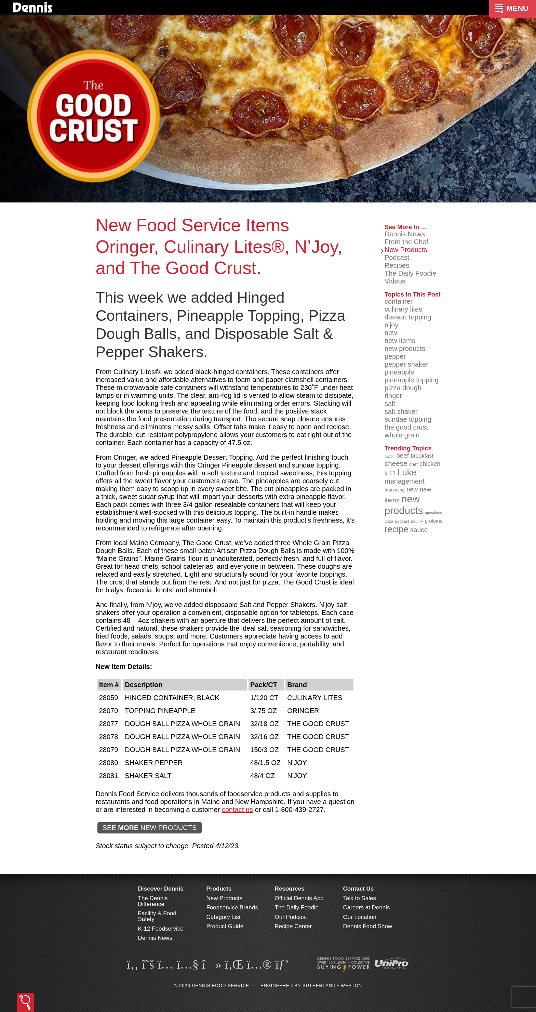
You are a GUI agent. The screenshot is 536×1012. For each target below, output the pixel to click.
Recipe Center (293, 926)
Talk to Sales (359, 898)
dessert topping (408, 317)
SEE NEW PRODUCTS (150, 827)
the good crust (406, 427)
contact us (237, 809)
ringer (393, 395)
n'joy (392, 325)
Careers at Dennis (366, 907)
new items (400, 340)
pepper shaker (406, 364)
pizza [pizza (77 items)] (389, 521)
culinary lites (403, 309)
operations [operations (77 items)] (433, 513)
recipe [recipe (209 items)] (396, 529)
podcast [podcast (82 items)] (402, 521)
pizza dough (403, 388)
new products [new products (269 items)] (404, 504)
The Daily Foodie (410, 273)
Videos (395, 281)
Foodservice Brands (232, 907)
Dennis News (405, 234)
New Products (406, 249)
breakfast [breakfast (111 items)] (422, 455)
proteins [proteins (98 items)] (433, 521)
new (391, 333)
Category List (223, 917)
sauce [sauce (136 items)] (419, 530)
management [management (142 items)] (405, 481)
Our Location (359, 917)
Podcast (397, 257)
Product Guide (225, 926)
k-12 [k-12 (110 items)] (390, 473)
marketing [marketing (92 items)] (395, 489)
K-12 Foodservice (161, 928)
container (399, 301)
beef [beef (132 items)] (403, 455)
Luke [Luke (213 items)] (406, 472)
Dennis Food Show (367, 926)
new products (405, 348)
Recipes (397, 265)
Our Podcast (291, 917)
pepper (395, 356)
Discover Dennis (161, 888)
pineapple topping (412, 380)
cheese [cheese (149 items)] (396, 463)
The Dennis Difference (153, 901)
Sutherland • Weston (332, 985)
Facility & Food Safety (157, 916)
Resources (290, 888)
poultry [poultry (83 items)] (417, 521)
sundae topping (408, 419)
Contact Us (358, 888)
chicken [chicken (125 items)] (430, 463)
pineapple (399, 372)
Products (219, 888)
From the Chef (406, 242)
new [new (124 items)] (412, 489)
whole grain (402, 435)
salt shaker (401, 411)
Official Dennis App (299, 898)
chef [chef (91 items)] (413, 464)
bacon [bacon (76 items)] (389, 456)
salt (390, 403)
